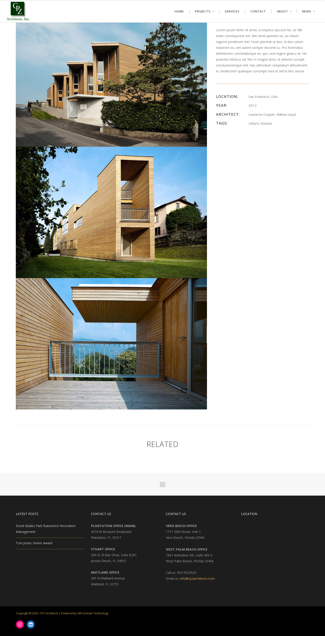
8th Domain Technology (93, 613)
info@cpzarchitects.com (197, 578)
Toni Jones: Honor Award (34, 543)
